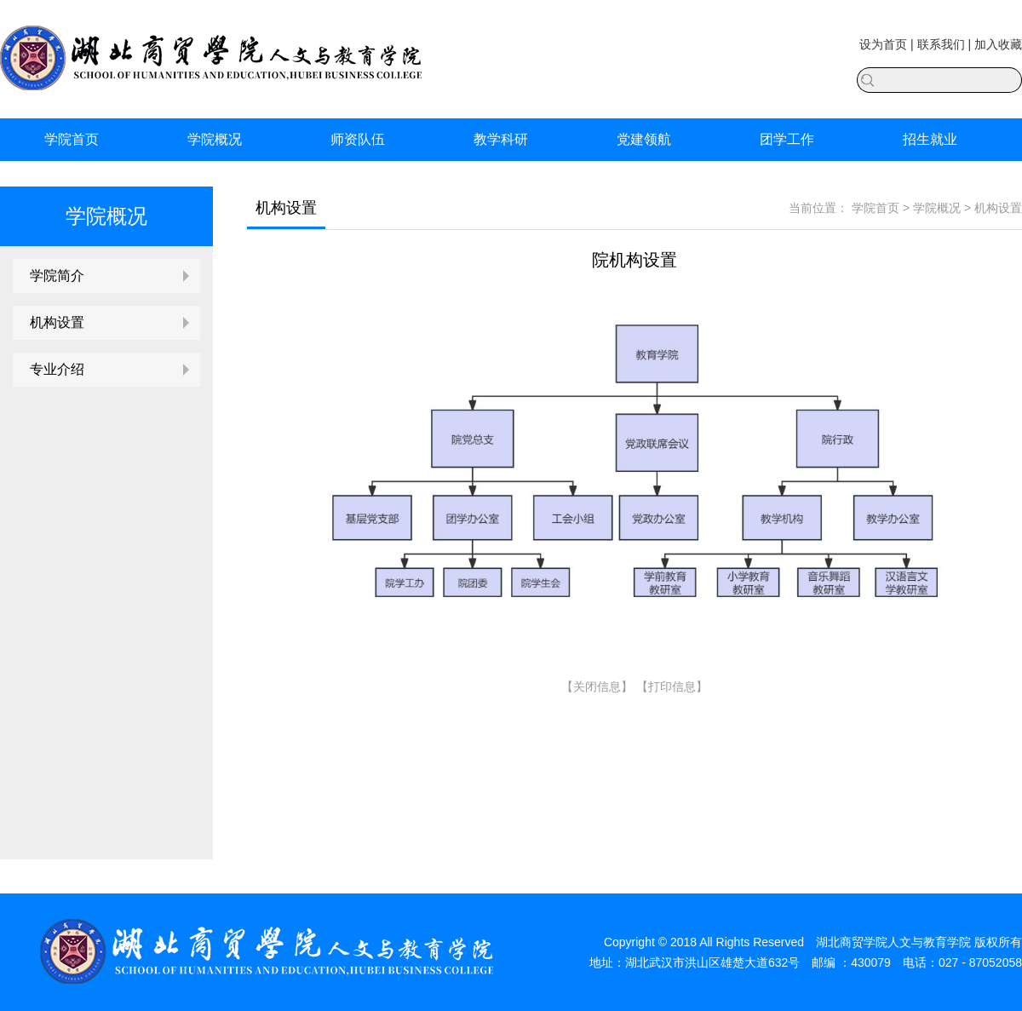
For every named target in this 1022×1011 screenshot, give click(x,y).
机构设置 (57, 322)
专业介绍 (57, 369)
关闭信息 (597, 686)
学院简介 (57, 275)
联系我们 (941, 44)
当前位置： (818, 208)
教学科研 (501, 139)
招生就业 (930, 139)
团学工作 (787, 139)
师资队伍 (357, 139)
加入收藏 (998, 44)
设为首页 (883, 44)
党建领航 (644, 139)
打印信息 (672, 686)
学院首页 (71, 139)
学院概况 (214, 139)
